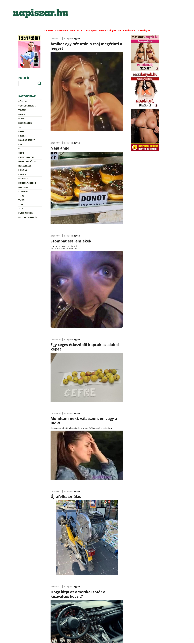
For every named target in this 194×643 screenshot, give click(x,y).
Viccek (21, 200)
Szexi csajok (25, 123)
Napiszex (48, 30)
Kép (20, 144)
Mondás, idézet (26, 140)
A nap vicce (76, 30)
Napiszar (23, 187)
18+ (20, 127)
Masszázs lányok (107, 30)
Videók (22, 110)
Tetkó (21, 195)
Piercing (22, 170)
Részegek (23, 178)
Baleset (22, 114)
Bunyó (21, 118)
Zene (20, 204)
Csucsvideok (61, 30)
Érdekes (22, 135)
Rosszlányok (144, 30)
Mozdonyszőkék (27, 183)
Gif (20, 148)
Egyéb (21, 131)
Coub (21, 153)
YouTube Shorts (27, 105)
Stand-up (23, 191)
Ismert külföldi (27, 161)
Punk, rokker (25, 213)
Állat (21, 208)
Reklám (22, 174)
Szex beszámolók (126, 30)
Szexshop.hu (90, 30)
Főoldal (22, 101)
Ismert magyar (26, 157)
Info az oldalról (27, 217)
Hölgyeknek (24, 165)
